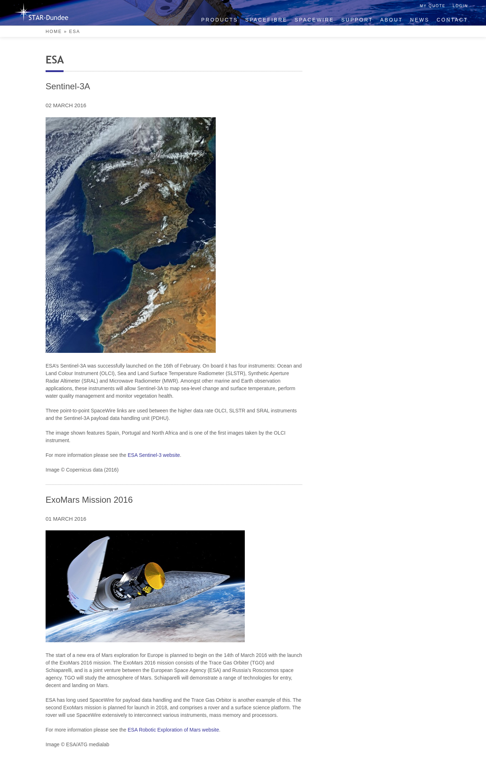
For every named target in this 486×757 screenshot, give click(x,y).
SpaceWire (314, 20)
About (391, 20)
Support (357, 20)
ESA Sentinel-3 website (154, 455)
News (419, 20)
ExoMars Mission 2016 (89, 500)
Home (54, 31)
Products (219, 20)
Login (460, 6)
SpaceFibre (266, 20)
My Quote (433, 6)
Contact (452, 20)
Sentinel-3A (68, 86)
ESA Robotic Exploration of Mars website (173, 730)
